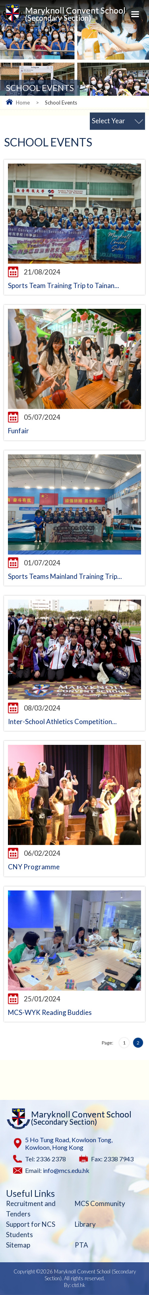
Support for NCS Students (30, 1229)
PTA (81, 1245)
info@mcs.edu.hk (66, 1170)
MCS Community (100, 1203)
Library (85, 1224)
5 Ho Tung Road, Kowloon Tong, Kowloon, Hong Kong (68, 1143)
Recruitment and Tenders (31, 1208)
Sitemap (18, 1245)
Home (23, 102)
